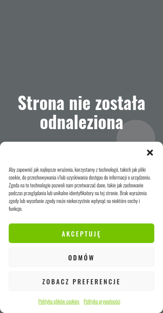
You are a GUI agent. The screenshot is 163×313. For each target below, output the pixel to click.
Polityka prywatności (102, 301)
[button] (150, 152)
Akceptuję (81, 233)
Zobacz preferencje (81, 281)
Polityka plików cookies (58, 301)
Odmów (81, 257)
